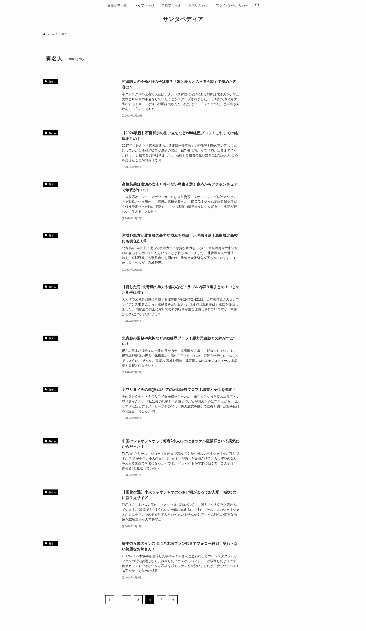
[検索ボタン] (257, 5)
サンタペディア (183, 19)
